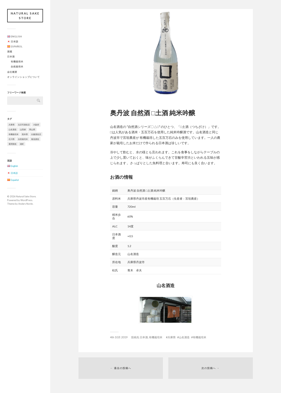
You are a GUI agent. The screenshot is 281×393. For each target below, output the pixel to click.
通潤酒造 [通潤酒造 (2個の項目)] (12, 144)
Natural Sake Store (25, 15)
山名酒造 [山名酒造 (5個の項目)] (12, 129)
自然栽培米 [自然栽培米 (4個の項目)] (23, 139)
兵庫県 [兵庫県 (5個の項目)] (12, 124)
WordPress (26, 200)
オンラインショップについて (23, 76)
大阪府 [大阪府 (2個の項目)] (36, 124)
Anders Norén (25, 203)
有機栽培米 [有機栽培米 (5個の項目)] (13, 134)
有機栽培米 (17, 61)
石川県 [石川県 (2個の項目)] (12, 139)
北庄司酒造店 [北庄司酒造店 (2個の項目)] (24, 124)
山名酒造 (184, 337)
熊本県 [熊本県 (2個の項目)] (25, 134)
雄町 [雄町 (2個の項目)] (22, 144)
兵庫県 (172, 337)
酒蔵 (9, 51)
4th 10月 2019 (119, 337)
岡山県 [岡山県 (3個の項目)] (32, 129)
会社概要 (12, 71)
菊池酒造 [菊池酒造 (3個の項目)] (35, 139)
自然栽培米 (17, 66)
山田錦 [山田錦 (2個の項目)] (23, 129)
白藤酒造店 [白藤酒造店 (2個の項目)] (36, 134)
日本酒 (11, 56)
